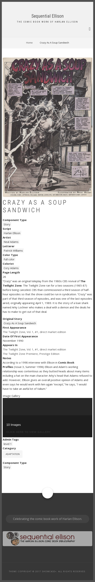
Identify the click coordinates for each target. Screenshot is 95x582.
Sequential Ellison (47, 16)
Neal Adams (11, 242)
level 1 (8, 444)
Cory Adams (11, 268)
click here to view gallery (28, 432)
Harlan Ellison (12, 233)
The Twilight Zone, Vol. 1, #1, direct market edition (34, 332)
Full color (9, 259)
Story (7, 224)
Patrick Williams (13, 250)
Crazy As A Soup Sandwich (20, 323)
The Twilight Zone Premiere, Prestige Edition (31, 354)
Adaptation (13, 454)
